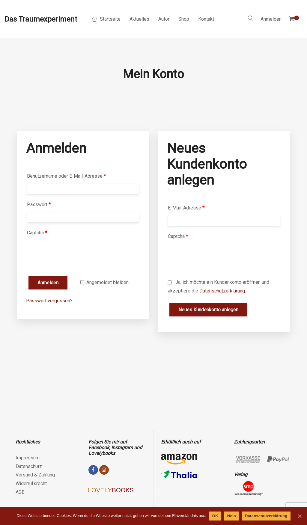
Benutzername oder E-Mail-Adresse (66, 176)
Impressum (28, 458)
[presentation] (71, 257)
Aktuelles (139, 19)
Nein (231, 516)
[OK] (300, 516)
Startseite (106, 19)
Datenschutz (29, 466)
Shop (183, 19)
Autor (163, 19)
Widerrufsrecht (31, 483)
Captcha (37, 233)
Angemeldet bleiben (104, 282)
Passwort (39, 204)
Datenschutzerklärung (222, 291)
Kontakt (206, 19)
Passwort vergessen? (49, 301)
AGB (20, 492)
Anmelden (271, 19)
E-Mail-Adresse (186, 208)
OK (215, 516)
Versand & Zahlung (35, 475)
